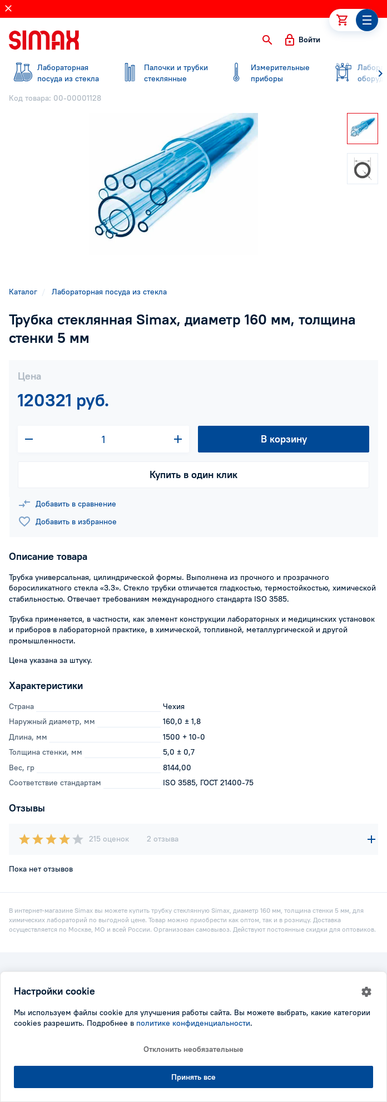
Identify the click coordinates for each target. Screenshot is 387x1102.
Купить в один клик (193, 474)
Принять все (193, 1077)
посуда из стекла (55, 72)
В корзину (284, 438)
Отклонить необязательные (193, 1049)
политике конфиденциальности (193, 1023)
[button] (267, 40)
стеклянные (162, 72)
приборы (269, 72)
